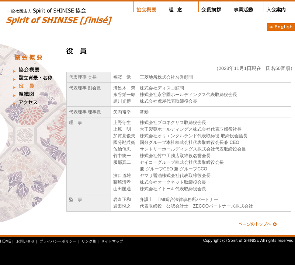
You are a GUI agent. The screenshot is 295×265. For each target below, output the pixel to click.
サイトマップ (112, 241)
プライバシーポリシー (57, 241)
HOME (5, 241)
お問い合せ (25, 241)
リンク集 (88, 241)
